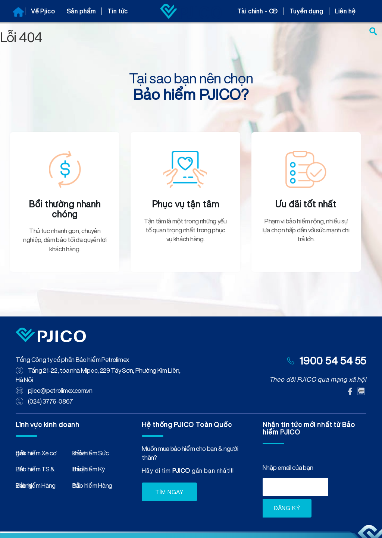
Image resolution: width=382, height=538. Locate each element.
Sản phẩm (81, 11)
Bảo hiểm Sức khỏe (90, 454)
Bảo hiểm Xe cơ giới (36, 454)
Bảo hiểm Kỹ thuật (88, 470)
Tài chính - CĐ (257, 11)
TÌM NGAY (169, 492)
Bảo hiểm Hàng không (36, 487)
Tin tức (117, 11)
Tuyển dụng (306, 11)
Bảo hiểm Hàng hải (92, 487)
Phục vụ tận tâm (185, 204)
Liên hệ (345, 11)
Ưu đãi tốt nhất (305, 204)
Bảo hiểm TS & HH (35, 470)
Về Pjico (43, 11)
